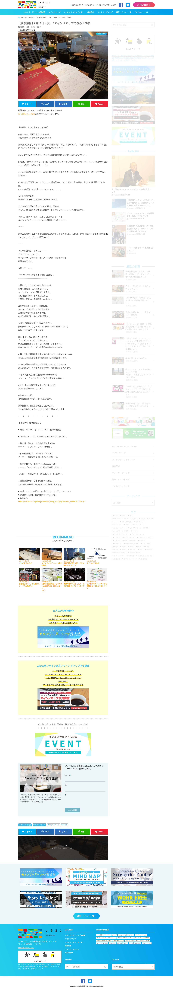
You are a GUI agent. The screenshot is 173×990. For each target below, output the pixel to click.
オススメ (114, 936)
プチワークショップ (118, 941)
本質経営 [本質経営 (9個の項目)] (131, 556)
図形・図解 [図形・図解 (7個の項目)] (146, 543)
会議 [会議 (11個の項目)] (125, 540)
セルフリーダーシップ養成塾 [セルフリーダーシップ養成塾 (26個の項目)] (139, 528)
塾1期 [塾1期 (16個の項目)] (124, 546)
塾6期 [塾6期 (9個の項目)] (139, 546)
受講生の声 (112, 944)
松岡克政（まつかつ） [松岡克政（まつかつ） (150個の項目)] (145, 556)
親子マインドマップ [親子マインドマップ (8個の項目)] (130, 559)
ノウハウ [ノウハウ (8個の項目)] (135, 531)
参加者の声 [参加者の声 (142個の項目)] (117, 543)
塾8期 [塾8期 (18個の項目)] (116, 550)
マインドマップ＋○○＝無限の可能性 (51, 565)
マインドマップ (54, 12)
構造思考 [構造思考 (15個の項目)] (117, 559)
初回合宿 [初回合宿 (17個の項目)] (142, 540)
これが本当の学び (25, 564)
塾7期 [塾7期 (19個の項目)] (147, 546)
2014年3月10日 (24, 561)
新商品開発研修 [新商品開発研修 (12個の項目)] (135, 553)
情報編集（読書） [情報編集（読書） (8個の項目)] (120, 553)
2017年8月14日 (47, 582)
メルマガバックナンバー (142, 941)
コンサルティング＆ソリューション (106, 939)
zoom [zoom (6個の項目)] (115, 522)
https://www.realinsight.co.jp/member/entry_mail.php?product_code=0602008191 (51, 502)
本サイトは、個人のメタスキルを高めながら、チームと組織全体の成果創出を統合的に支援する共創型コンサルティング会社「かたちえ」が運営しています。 (133, 58)
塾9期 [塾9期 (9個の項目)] (124, 550)
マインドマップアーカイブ (106, 5)
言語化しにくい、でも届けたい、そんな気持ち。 (29, 585)
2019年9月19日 (47, 561)
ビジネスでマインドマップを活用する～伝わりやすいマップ (97, 586)
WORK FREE (107, 936)
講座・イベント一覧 (123, 12)
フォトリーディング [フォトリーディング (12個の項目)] (120, 534)
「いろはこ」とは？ (142, 12)
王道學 (65, 825)
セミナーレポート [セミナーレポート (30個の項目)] (120, 528)
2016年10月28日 (92, 582)
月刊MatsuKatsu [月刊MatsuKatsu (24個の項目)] (119, 556)
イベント (131, 936)
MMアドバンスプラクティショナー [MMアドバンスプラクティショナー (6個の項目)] (125, 519)
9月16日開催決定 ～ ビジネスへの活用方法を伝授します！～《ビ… (51, 587)
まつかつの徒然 (26, 825)
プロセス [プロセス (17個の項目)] (117, 537)
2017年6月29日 (24, 582)
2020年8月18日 (69, 561)
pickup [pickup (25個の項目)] (143, 519)
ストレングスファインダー (74, 12)
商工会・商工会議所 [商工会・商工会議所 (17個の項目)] (131, 543)
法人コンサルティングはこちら (83, 5)
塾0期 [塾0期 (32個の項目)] (116, 546)
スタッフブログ (146, 944)
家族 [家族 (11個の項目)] (140, 550)
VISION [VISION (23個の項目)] (151, 519)
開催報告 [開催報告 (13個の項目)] (144, 559)
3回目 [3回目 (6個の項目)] (124, 515)
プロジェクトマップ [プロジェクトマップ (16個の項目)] (137, 534)
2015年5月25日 (92, 561)
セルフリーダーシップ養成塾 (34, 12)
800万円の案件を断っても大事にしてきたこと (74, 565)
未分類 (131, 944)
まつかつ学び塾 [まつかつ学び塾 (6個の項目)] (126, 522)
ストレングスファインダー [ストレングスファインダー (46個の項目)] (134, 525)
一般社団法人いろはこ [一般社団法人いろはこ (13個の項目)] (145, 537)
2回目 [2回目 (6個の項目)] (116, 515)
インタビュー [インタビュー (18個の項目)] (140, 522)
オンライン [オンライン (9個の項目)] (117, 525)
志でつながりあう (93, 564)
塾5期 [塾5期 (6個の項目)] (131, 546)
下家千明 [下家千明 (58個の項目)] (117, 540)
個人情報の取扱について (26, 948)
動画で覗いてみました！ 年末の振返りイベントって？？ (74, 585)
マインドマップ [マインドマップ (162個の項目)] (129, 537)
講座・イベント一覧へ (86, 917)
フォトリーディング (105, 12)
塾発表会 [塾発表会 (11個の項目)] (132, 550)
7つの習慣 (99, 936)
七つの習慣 (69, 954)
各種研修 (119, 944)
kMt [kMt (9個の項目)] (131, 515)
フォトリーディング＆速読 (104, 941)
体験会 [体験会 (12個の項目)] (133, 540)
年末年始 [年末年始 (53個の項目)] (149, 550)
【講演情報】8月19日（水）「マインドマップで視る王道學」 (58, 23)
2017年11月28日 (69, 582)
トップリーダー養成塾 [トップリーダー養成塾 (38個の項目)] (121, 531)
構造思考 (90, 12)
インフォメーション (141, 936)
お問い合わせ (144, 4)
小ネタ (125, 944)
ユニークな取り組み (102, 944)
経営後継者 (138, 944)
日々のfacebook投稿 (26, 114)
